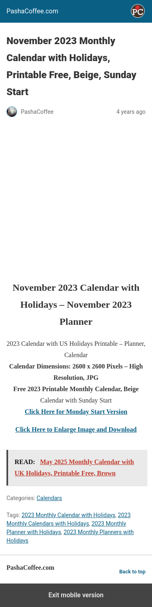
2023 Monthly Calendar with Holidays (68, 515)
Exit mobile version (75, 595)
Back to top (132, 572)
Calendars (49, 498)
